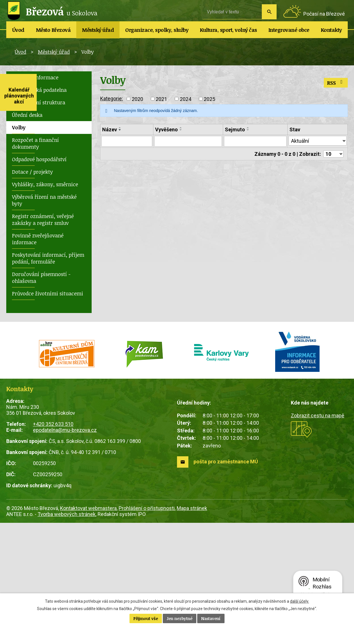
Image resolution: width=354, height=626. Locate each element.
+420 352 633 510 (53, 424)
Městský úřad (98, 29)
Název (109, 129)
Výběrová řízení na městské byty (44, 200)
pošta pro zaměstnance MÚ (226, 462)
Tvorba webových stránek (67, 514)
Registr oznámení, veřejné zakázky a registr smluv (43, 219)
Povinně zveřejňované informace (37, 239)
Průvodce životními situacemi (47, 293)
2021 (161, 99)
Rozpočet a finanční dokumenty (35, 143)
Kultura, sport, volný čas (228, 29)
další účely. (299, 601)
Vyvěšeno (166, 129)
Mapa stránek (192, 508)
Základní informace (35, 77)
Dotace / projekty (32, 171)
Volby (19, 127)
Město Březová (53, 29)
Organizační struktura (38, 102)
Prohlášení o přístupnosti (147, 508)
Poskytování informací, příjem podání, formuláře (48, 258)
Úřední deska (27, 114)
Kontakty (331, 29)
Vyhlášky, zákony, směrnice (45, 184)
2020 (137, 99)
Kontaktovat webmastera (88, 508)
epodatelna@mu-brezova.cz (65, 430)
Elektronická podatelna (39, 89)
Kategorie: (111, 98)
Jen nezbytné (179, 618)
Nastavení (211, 618)
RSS (336, 82)
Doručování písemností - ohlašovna (41, 277)
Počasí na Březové (324, 14)
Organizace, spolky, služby (156, 29)
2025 (209, 99)
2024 (185, 99)
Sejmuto (235, 129)
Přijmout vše (145, 618)
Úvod (18, 29)
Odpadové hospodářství (39, 159)
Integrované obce (288, 29)
